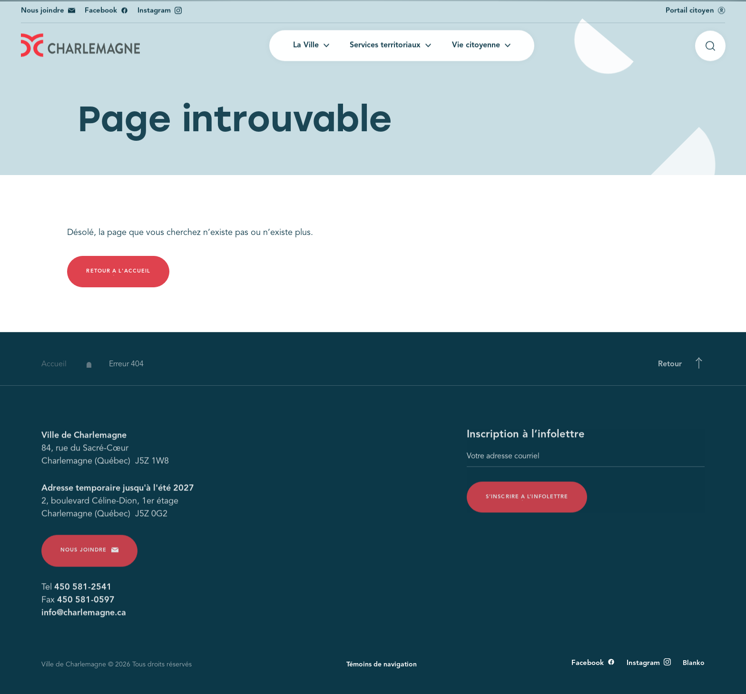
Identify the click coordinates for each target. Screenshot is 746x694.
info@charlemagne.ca (83, 616)
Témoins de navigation (381, 664)
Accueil (54, 370)
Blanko (694, 663)
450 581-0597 (86, 603)
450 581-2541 (83, 590)
